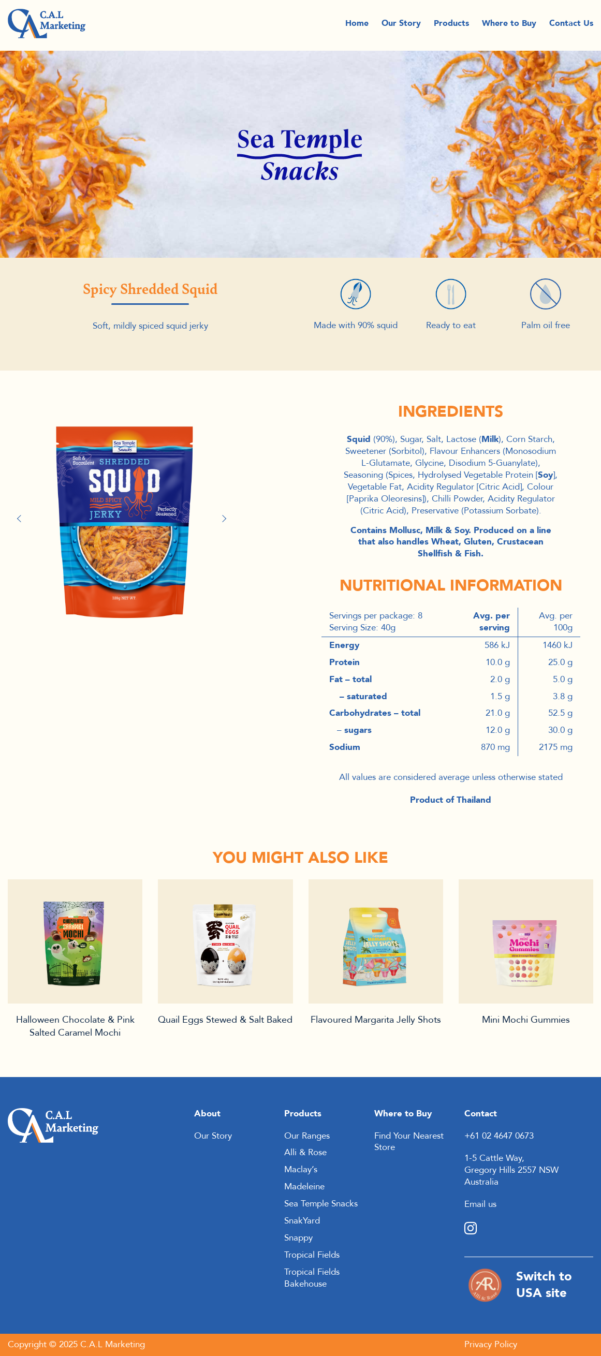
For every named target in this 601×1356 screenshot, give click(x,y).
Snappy (298, 1238)
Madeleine (304, 1186)
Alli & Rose (305, 1152)
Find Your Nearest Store (409, 1142)
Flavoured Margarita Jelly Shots (376, 1019)
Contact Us (571, 25)
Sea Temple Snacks (321, 1204)
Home (357, 25)
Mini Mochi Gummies (526, 1019)
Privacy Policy (490, 1344)
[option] (124, 513)
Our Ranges (307, 1136)
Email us (480, 1204)
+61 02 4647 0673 (499, 1136)
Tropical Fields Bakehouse (312, 1278)
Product (75, 941)
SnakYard (302, 1221)
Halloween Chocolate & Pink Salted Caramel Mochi (75, 1026)
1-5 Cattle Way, (494, 1158)
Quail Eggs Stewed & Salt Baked (225, 1019)
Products (451, 25)
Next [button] (225, 518)
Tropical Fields (312, 1255)
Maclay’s (300, 1169)
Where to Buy (509, 25)
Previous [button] (23, 518)
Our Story (401, 25)
